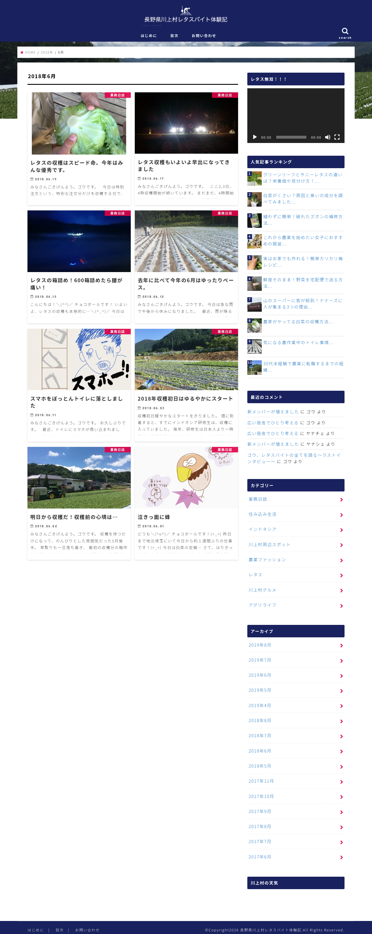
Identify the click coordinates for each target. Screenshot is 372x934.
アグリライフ (262, 604)
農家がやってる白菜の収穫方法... (297, 323)
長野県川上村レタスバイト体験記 (270, 925)
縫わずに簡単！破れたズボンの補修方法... (302, 221)
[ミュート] (328, 139)
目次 (174, 37)
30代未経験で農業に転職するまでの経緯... (302, 368)
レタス (255, 574)
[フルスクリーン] (337, 139)
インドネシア (262, 530)
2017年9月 (259, 807)
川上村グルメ (262, 589)
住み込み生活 (262, 515)
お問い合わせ (204, 37)
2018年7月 (259, 733)
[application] (296, 118)
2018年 (47, 54)
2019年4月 (259, 703)
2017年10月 (261, 793)
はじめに (149, 37)
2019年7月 (259, 659)
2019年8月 (259, 644)
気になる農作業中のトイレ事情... (297, 344)
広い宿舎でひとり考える (272, 424)
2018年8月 (259, 718)
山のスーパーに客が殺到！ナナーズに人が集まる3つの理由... (302, 305)
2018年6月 (259, 748)
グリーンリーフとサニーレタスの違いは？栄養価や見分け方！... (302, 179)
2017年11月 (261, 778)
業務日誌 (257, 500)
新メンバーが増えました (272, 413)
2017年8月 (259, 822)
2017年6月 (259, 852)
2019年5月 (259, 688)
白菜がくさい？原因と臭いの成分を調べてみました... (302, 200)
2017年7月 (259, 837)
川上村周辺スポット (269, 545)
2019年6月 (259, 674)
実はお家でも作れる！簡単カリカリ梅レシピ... (302, 263)
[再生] (255, 139)
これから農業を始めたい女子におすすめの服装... (302, 242)
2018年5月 (259, 763)
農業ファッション (267, 560)
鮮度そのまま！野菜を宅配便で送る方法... (302, 284)
